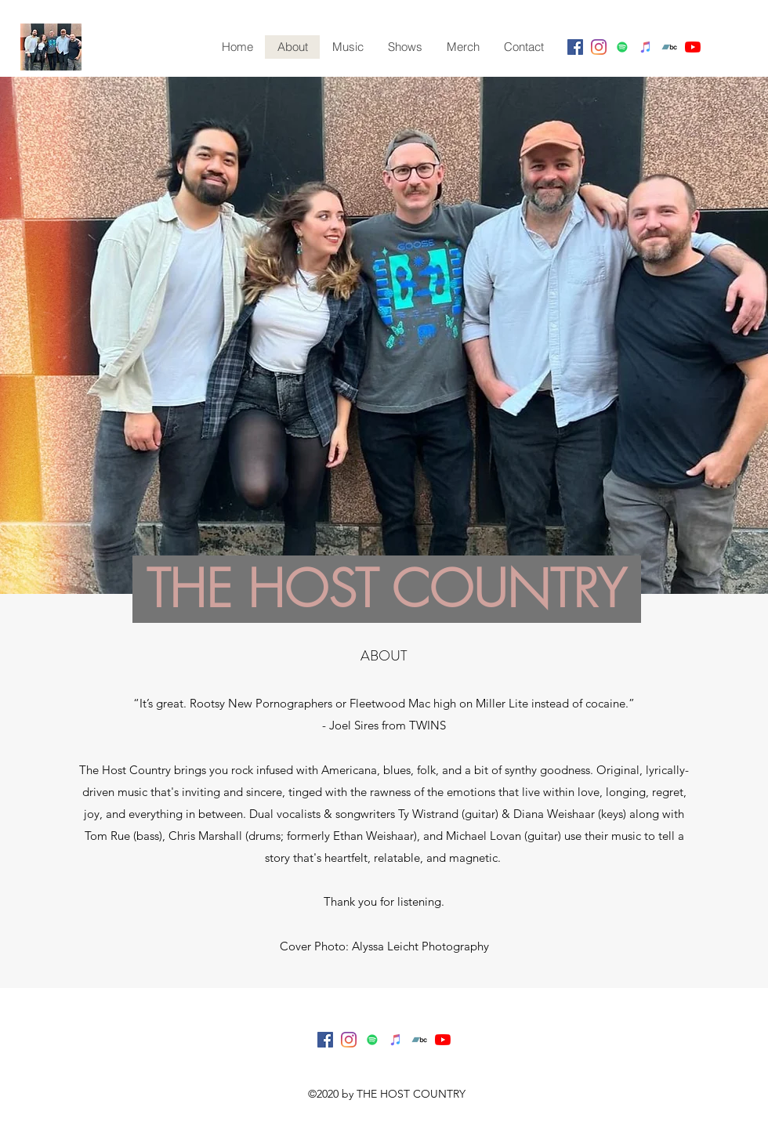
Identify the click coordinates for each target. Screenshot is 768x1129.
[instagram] (599, 47)
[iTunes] (646, 47)
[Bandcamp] (669, 47)
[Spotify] (622, 47)
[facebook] (575, 47)
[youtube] (693, 47)
